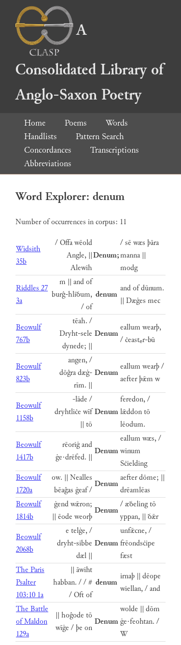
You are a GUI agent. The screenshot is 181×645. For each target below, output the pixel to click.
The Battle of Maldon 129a (32, 621)
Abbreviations (47, 164)
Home (34, 123)
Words (116, 123)
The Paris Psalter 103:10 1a (30, 582)
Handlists (40, 136)
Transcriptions (114, 150)
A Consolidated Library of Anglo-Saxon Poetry (89, 62)
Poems (75, 123)
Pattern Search (100, 136)
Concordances (47, 150)
